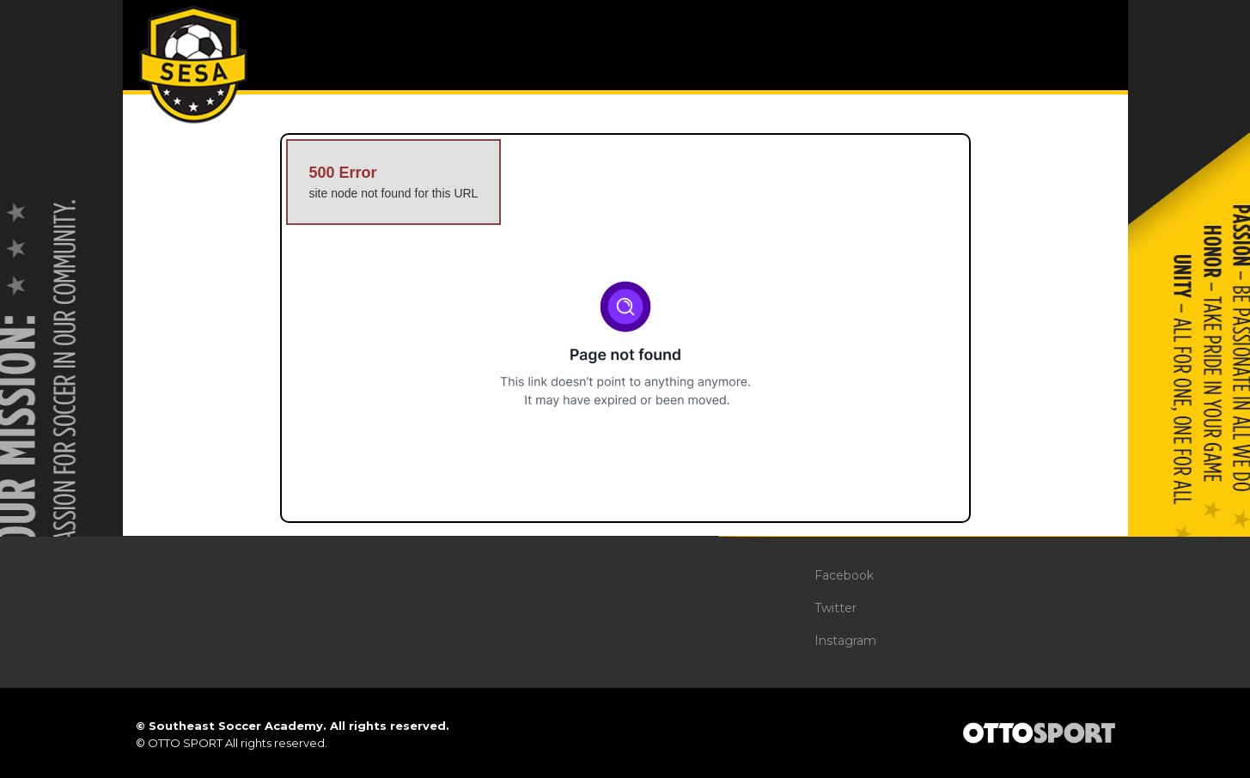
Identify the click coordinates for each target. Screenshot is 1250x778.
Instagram (845, 640)
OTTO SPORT (185, 743)
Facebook (844, 575)
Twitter (835, 608)
